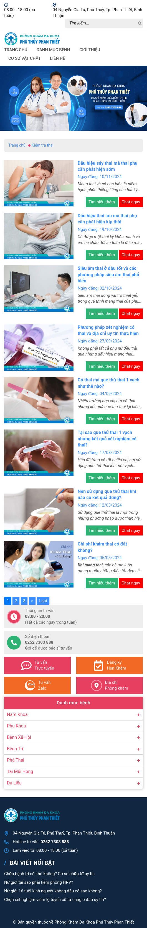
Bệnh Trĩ (15, 748)
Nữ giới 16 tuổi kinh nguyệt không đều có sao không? (53, 891)
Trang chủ (15, 49)
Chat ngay (130, 201)
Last (43, 600)
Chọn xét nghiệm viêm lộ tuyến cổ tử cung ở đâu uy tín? (55, 899)
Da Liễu (14, 783)
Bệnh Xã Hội (19, 737)
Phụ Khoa (16, 726)
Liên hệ (57, 58)
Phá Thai (15, 760)
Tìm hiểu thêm (101, 201)
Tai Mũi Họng (20, 771)
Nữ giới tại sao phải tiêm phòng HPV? (38, 882)
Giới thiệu (89, 49)
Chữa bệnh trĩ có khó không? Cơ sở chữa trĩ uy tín (49, 873)
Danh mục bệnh (53, 49)
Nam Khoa (17, 714)
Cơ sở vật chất (24, 58)
